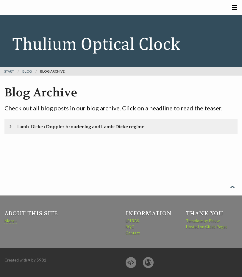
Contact (133, 233)
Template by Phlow (203, 220)
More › (10, 220)
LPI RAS (132, 220)
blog (27, 71)
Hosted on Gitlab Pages (206, 226)
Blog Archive (52, 71)
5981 (41, 260)
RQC (130, 226)
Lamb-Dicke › (76, 126)
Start (9, 71)
